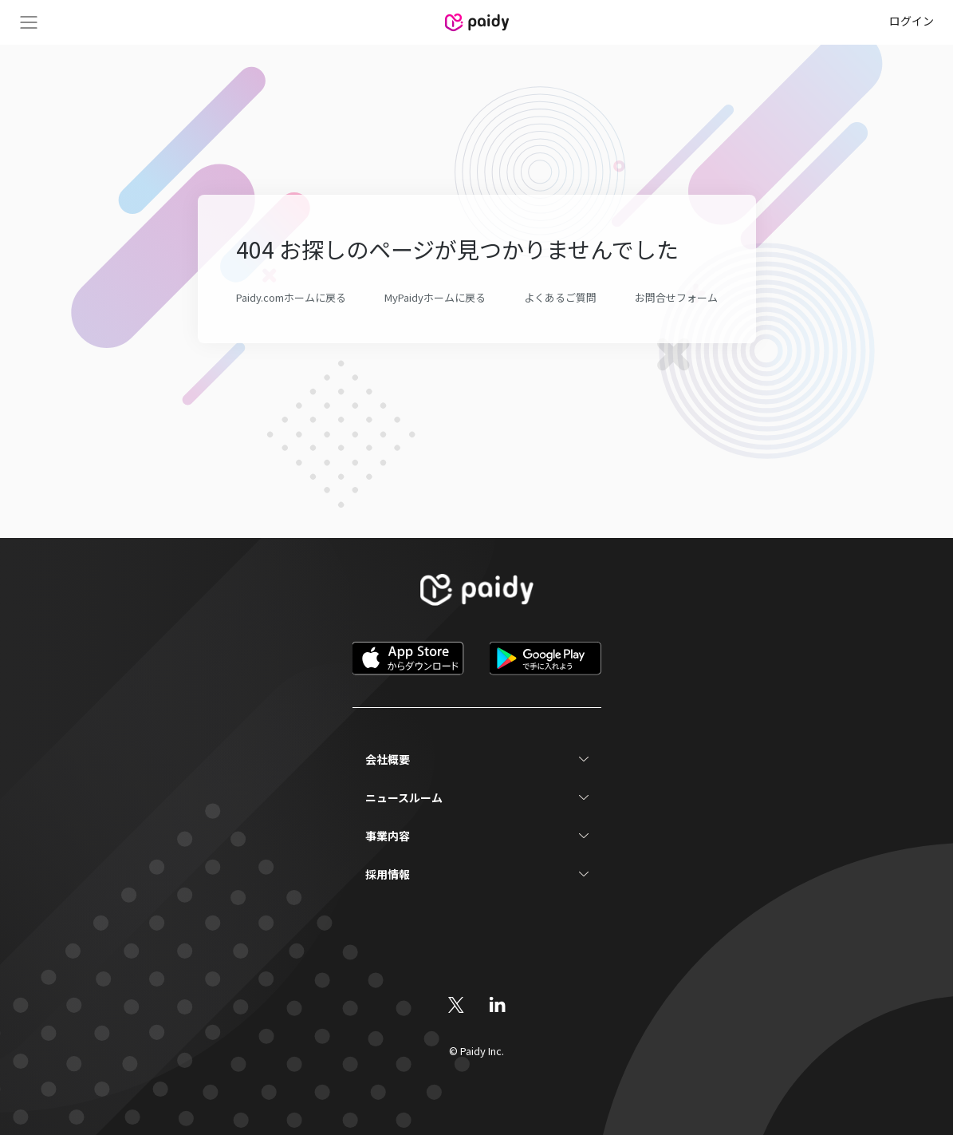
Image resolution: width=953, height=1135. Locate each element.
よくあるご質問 (560, 298)
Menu (29, 22)
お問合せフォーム (676, 298)
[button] (476, 759)
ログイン (911, 21)
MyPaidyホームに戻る (435, 298)
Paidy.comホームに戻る (291, 298)
